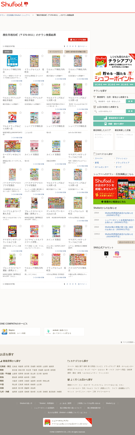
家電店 (70, 370)
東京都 (14, 370)
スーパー (98, 158)
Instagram (117, 254)
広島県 (20, 385)
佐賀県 (20, 392)
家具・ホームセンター (125, 366)
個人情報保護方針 (94, 408)
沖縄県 (59, 392)
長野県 (20, 374)
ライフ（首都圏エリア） (121, 388)
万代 (83, 388)
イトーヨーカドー (74, 388)
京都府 (26, 381)
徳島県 (14, 388)
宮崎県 (45, 392)
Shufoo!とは (110, 403)
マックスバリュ (97, 385)
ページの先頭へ (127, 342)
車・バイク (110, 370)
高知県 (32, 388)
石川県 (39, 374)
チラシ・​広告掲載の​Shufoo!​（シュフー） (15, 15)
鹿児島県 (52, 392)
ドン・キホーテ (84, 385)
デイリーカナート (103, 392)
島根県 (32, 385)
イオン (121, 385)
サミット (71, 392)
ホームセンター (101, 167)
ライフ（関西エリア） (102, 388)
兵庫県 (20, 381)
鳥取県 (26, 385)
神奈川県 (21, 370)
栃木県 (46, 370)
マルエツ (89, 388)
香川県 (20, 388)
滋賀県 (32, 381)
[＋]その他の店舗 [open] (17, 81)
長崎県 (26, 392)
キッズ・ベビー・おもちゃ (95, 370)
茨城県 (40, 370)
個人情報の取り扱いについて (71, 408)
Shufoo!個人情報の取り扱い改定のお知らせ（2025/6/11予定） (119, 228)
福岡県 (14, 392)
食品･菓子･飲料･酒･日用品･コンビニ (89, 366)
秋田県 (39, 366)
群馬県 (53, 370)
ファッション (120, 158)
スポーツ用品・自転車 (123, 370)
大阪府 (14, 381)
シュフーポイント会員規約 (44, 408)
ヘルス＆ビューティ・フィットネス (95, 373)
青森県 (20, 366)
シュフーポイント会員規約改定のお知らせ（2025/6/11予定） (119, 221)
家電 (96, 163)
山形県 (45, 366)
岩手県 (26, 366)
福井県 (45, 374)
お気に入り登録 (20, 56)
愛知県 (14, 377)
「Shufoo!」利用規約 (46, 403)
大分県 (39, 392)
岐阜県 (26, 377)
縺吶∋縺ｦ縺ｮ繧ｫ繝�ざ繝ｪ (76, 52)
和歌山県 (46, 381)
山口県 (39, 385)
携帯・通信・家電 (74, 373)
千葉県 (34, 370)
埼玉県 (28, 370)
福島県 (51, 366)
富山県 (32, 374)
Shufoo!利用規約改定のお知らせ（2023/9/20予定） (119, 235)
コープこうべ (80, 392)
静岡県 (20, 377)
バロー (88, 392)
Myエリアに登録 (78, 39)
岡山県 (14, 385)
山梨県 (14, 374)
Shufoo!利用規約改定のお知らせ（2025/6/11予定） (119, 214)
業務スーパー (73, 385)
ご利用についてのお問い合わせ (88, 403)
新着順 (7, 52)
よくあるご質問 (65, 403)
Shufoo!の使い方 (26, 403)
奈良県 (39, 381)
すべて (118, 167)
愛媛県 (26, 388)
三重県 (32, 377)
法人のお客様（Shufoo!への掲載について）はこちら (67, 412)
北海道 (14, 366)
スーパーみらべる (111, 385)
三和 (94, 392)
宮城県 (32, 366)
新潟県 (26, 374)
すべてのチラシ (55, 52)
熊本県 (32, 392)
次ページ (82, 46)
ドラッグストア (121, 163)
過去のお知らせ (126, 242)
